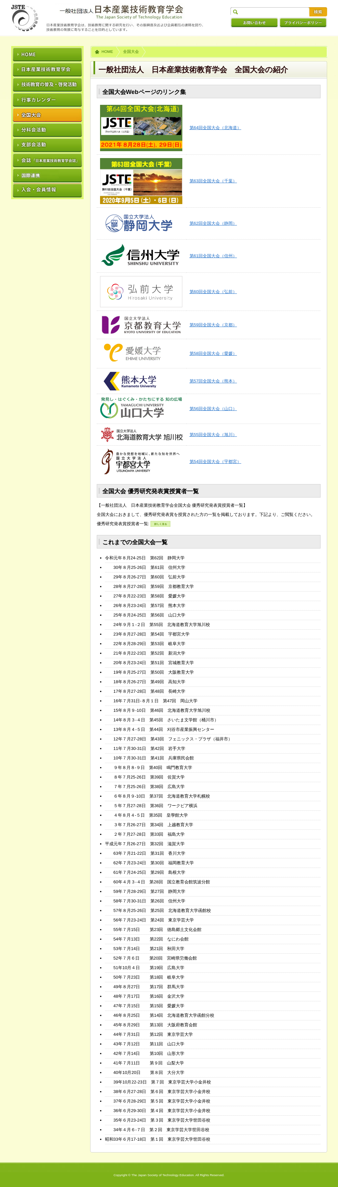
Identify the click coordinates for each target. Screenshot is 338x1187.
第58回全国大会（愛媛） (213, 353)
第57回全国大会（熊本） (213, 381)
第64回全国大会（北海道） (215, 127)
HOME (107, 51)
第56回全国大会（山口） (213, 408)
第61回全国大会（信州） (213, 255)
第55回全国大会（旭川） (213, 434)
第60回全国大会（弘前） (213, 291)
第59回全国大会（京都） (213, 324)
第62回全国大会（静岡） (213, 223)
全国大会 (131, 51)
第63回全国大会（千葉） (213, 180)
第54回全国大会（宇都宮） (215, 461)
